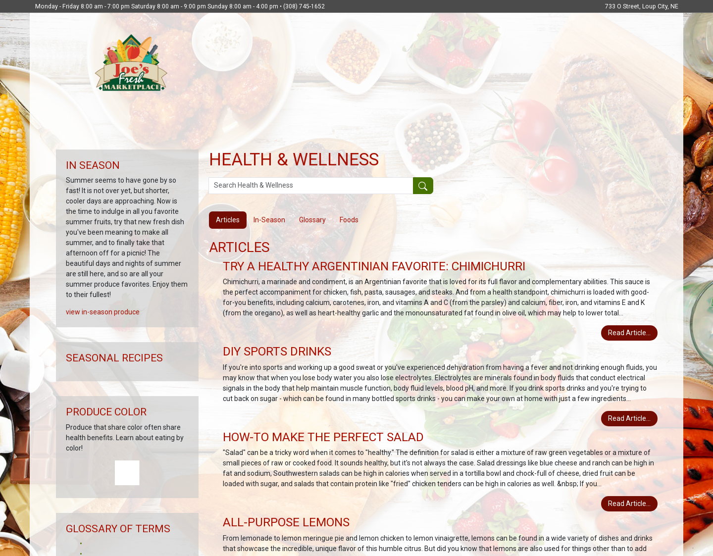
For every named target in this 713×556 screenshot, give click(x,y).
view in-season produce (103, 312)
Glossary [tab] (312, 220)
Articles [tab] (228, 220)
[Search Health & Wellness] (310, 185)
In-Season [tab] (269, 220)
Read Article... (629, 333)
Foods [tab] (349, 220)
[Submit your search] (423, 185)
